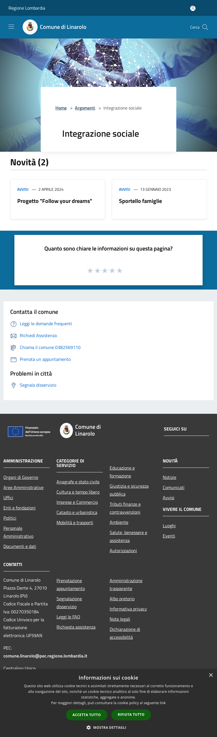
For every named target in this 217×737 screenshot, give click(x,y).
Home (61, 107)
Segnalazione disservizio (69, 602)
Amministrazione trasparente (126, 584)
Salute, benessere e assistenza (128, 536)
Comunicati (174, 487)
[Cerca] (205, 27)
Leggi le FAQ (68, 616)
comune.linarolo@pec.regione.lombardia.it (45, 655)
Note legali (120, 619)
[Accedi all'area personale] (193, 8)
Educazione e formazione (122, 471)
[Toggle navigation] (11, 26)
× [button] (211, 675)
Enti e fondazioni (19, 507)
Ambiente (119, 522)
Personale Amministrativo (18, 532)
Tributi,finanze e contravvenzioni (125, 508)
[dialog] (108, 703)
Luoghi (169, 525)
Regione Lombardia (26, 8)
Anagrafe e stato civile (78, 481)
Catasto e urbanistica (77, 512)
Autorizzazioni (123, 550)
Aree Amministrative (23, 487)
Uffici (8, 497)
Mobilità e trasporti (75, 522)
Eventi (169, 535)
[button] (108, 727)
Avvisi (23, 189)
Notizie (169, 477)
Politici (9, 518)
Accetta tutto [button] (87, 714)
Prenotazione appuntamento (71, 584)
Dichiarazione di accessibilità (125, 633)
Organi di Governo (20, 477)
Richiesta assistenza (76, 627)
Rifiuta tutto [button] (131, 714)
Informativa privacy (128, 608)
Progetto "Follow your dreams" (54, 200)
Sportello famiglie (140, 200)
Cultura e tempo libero (78, 492)
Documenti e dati (19, 546)
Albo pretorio (122, 598)
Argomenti (85, 107)
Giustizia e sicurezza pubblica (129, 490)
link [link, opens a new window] (163, 702)
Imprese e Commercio (77, 502)
